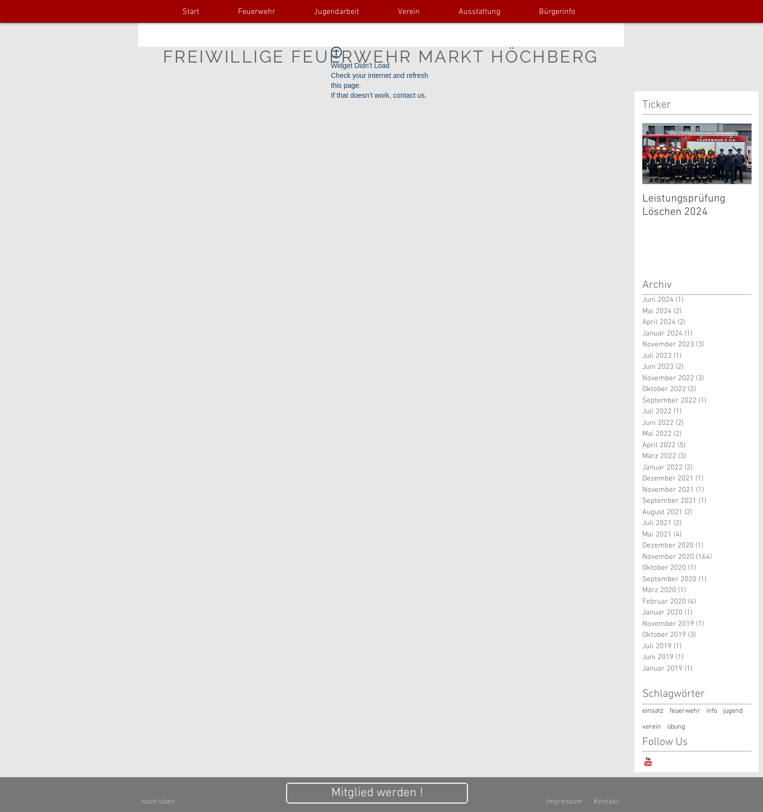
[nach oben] (158, 802)
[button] (256, 12)
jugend (733, 711)
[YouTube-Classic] (648, 761)
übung (676, 727)
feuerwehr (685, 711)
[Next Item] (735, 153)
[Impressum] (564, 802)
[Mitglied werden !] (377, 793)
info (711, 711)
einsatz (653, 711)
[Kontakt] (606, 802)
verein (651, 727)
